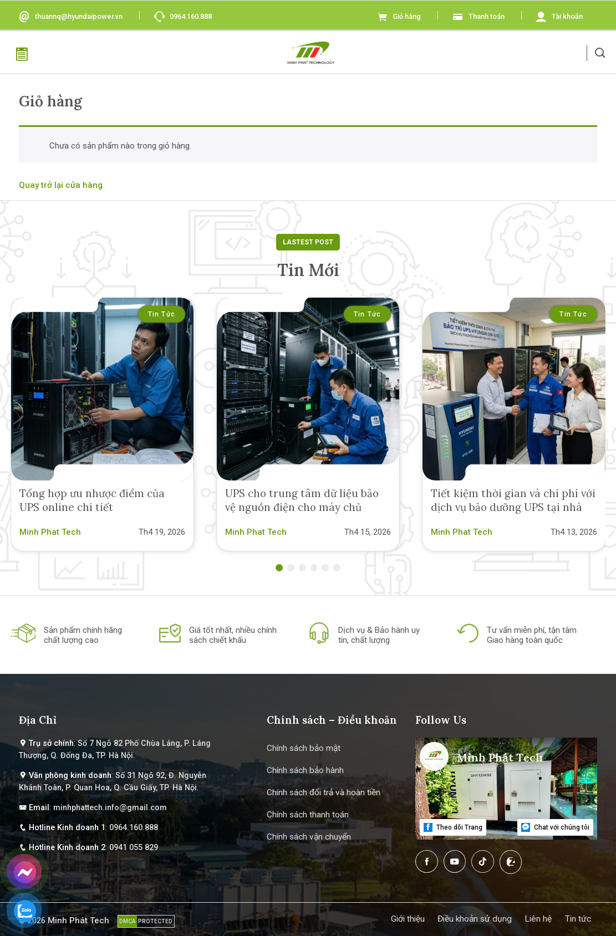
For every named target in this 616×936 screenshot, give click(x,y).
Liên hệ (538, 919)
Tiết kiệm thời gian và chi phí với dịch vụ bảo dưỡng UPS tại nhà (513, 500)
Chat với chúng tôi (555, 827)
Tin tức (161, 314)
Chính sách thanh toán (308, 815)
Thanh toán (487, 16)
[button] (600, 53)
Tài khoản (567, 16)
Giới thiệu (408, 919)
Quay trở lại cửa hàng (61, 185)
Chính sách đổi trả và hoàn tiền (323, 792)
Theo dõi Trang (453, 827)
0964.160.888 (191, 16)
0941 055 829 (133, 847)
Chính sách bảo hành (305, 770)
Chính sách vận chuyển (309, 837)
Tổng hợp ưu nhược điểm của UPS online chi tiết (92, 500)
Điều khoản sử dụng (474, 919)
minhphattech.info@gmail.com (110, 807)
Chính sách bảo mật (303, 748)
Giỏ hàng (407, 16)
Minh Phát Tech (78, 920)
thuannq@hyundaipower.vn (79, 16)
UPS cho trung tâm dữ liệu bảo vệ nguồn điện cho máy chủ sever (302, 507)
